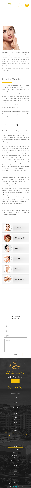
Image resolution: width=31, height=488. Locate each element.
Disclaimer (15, 469)
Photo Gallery (15, 455)
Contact (18, 279)
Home (15, 417)
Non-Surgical (15, 407)
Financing (15, 463)
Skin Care (15, 452)
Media (15, 427)
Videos (17, 269)
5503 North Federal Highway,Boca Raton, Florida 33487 (15, 373)
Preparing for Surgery (15, 460)
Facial (15, 397)
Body (15, 402)
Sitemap (15, 474)
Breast (15, 400)
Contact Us (15, 430)
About (15, 420)
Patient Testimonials (15, 458)
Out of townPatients (20, 238)
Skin (15, 405)
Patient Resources (15, 425)
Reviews (18, 258)
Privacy (15, 471)
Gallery (18, 248)
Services (18, 227)
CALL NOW (15, 381)
